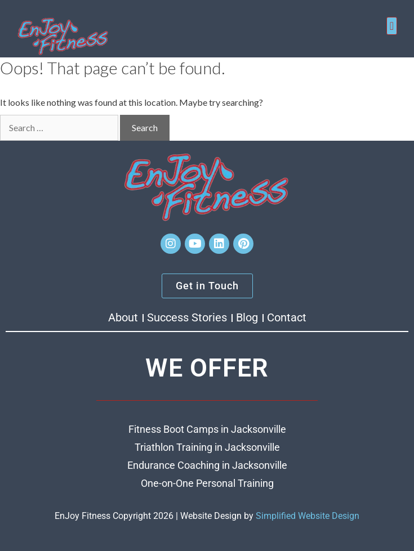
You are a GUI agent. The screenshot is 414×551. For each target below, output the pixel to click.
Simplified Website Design (307, 515)
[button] (391, 26)
